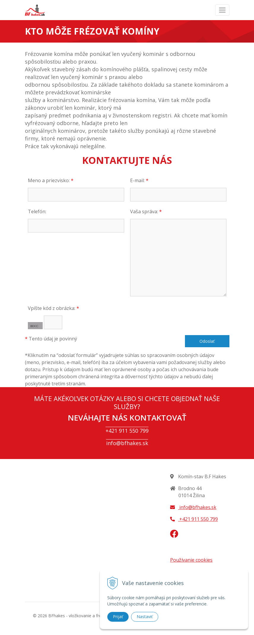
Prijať (118, 616)
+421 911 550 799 (127, 430)
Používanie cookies (191, 560)
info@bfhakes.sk (127, 443)
